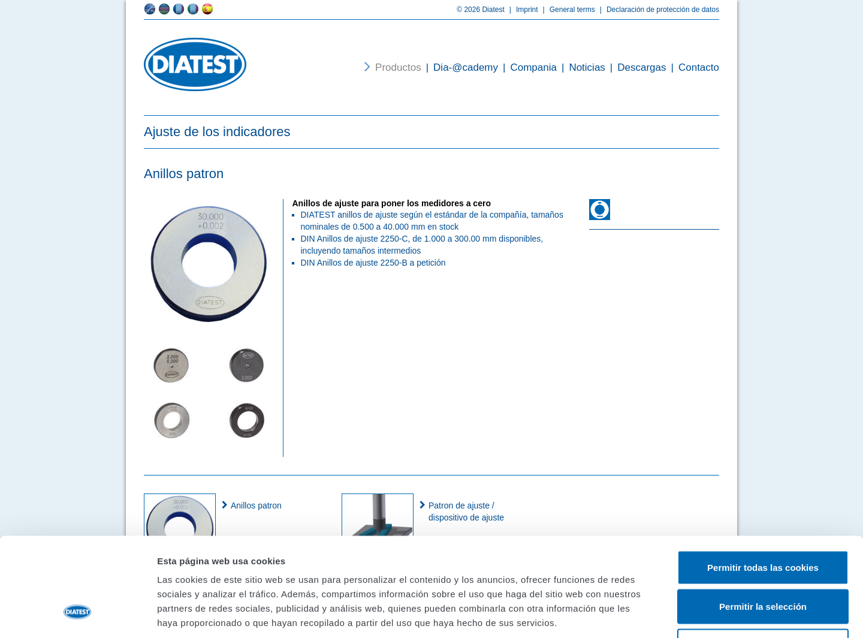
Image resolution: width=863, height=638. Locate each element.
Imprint (521, 9)
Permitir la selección (763, 520)
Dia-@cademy (459, 67)
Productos (398, 67)
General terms (566, 9)
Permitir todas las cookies (763, 481)
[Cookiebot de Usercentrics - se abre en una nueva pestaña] (77, 615)
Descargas (635, 67)
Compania (527, 67)
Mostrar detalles (644, 614)
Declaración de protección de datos (657, 9)
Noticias (581, 67)
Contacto (692, 67)
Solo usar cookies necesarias (763, 559)
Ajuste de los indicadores (217, 131)
